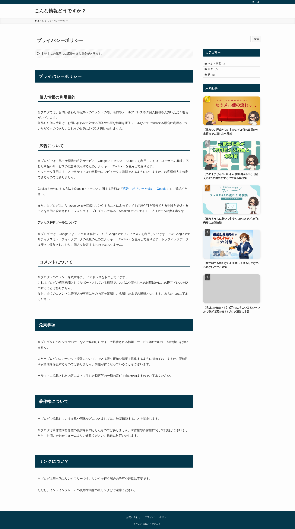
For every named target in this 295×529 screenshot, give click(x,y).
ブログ (214, 72)
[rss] (253, 2)
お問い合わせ (133, 517)
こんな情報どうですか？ (60, 11)
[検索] (257, 2)
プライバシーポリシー (156, 517)
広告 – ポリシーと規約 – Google (144, 188)
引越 (213, 80)
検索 (256, 39)
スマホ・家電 (218, 64)
